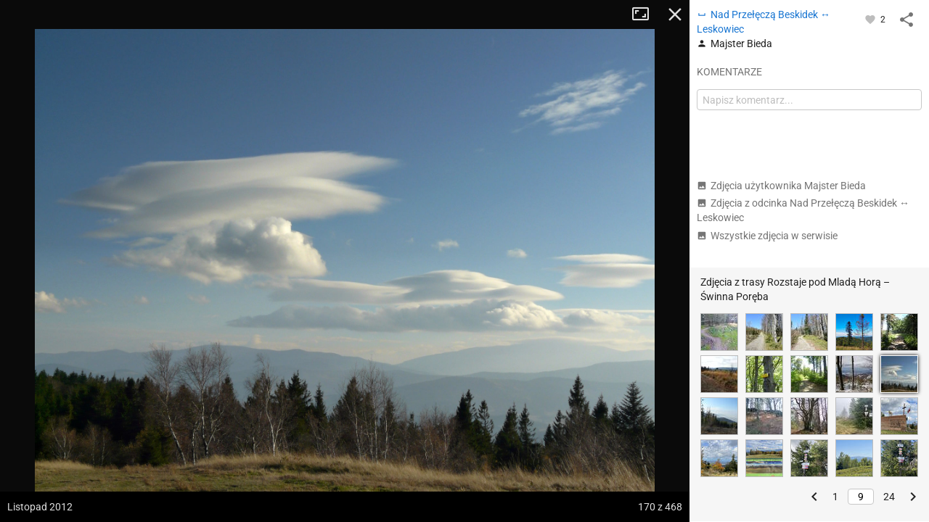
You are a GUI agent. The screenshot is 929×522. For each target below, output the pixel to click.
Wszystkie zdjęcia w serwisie (767, 235)
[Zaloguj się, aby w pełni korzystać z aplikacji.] (871, 19)
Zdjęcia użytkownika (781, 185)
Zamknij (674, 14)
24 (889, 496)
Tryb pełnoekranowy (645, 14)
